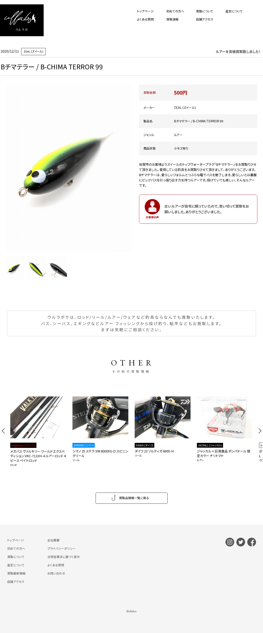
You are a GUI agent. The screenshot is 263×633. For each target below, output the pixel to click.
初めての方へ (175, 11)
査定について (234, 11)
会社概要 (53, 540)
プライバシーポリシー (61, 548)
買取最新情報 (16, 573)
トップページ (145, 11)
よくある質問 (145, 19)
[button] (3, 430)
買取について (204, 11)
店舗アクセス (204, 19)
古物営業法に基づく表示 (63, 557)
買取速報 (172, 19)
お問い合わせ (56, 573)
